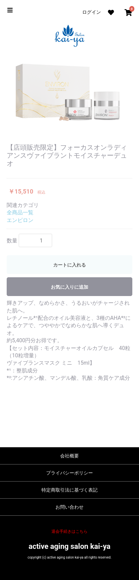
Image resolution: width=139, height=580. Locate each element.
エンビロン (20, 220)
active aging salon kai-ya (69, 546)
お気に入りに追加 (69, 287)
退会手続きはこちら (69, 531)
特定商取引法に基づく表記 (69, 490)
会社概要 (69, 455)
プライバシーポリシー (69, 473)
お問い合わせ (69, 507)
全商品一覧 (20, 212)
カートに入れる (69, 265)
